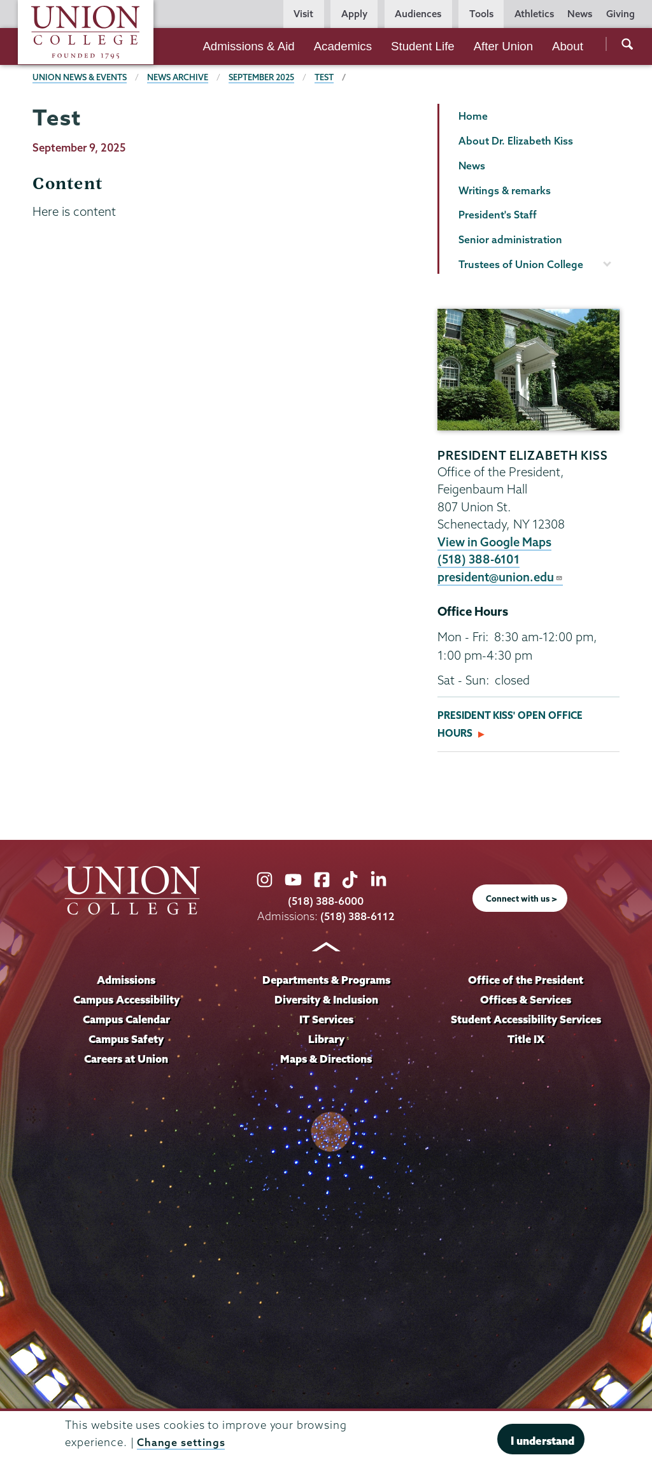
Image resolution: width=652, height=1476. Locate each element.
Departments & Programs (326, 980)
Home (473, 116)
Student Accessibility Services (526, 1019)
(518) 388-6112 (357, 916)
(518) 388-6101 (479, 559)
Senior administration (510, 239)
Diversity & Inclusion (326, 1000)
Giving (620, 14)
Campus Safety (126, 1039)
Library (326, 1039)
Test (326, 77)
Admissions (126, 980)
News (579, 14)
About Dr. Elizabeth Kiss (515, 140)
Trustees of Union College (520, 264)
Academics (343, 46)
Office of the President (526, 980)
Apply (354, 14)
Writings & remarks (504, 190)
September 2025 (263, 77)
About (567, 46)
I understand (542, 1440)
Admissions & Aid (248, 46)
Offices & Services (526, 1000)
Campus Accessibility (126, 1000)
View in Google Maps (495, 542)
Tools (481, 14)
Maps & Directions (326, 1058)
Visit (303, 14)
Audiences (418, 14)
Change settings (181, 1442)
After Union (503, 46)
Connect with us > (521, 898)
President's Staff (497, 214)
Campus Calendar (126, 1019)
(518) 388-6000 (326, 900)
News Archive (179, 77)
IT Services (326, 1019)
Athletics (534, 14)
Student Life (423, 46)
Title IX (525, 1039)
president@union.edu (501, 577)
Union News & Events (79, 77)
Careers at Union (126, 1058)
